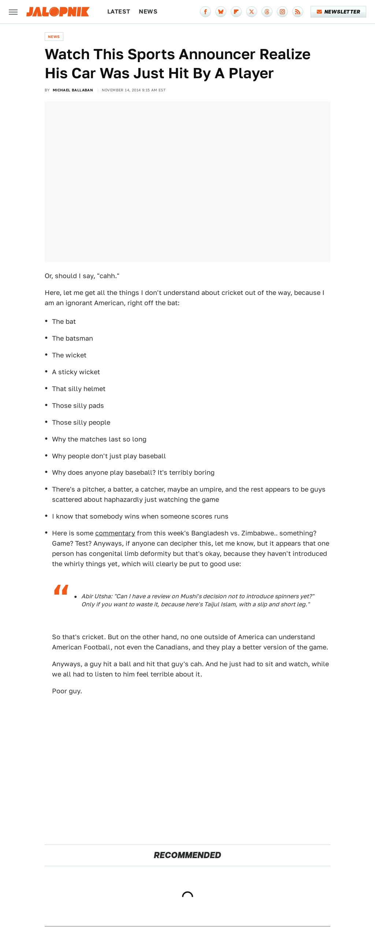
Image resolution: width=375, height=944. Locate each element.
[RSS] (297, 11)
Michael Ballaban (73, 90)
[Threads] (266, 11)
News (148, 11)
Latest (118, 11)
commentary (115, 533)
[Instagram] (282, 11)
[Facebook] (205, 11)
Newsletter (338, 11)
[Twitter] (251, 11)
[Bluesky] (220, 11)
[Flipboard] (236, 11)
